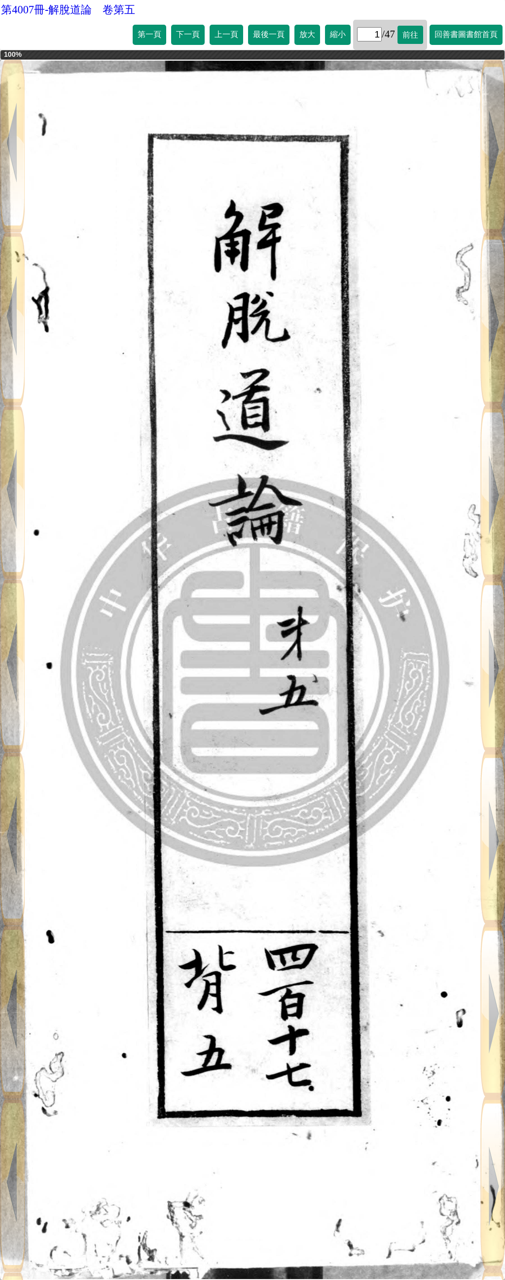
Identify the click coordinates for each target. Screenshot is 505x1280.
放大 (307, 34)
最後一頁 (269, 34)
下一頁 (188, 34)
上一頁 (226, 34)
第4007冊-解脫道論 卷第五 (68, 9)
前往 (410, 35)
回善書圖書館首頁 (466, 34)
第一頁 (149, 34)
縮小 (338, 34)
